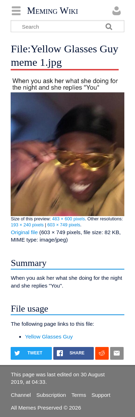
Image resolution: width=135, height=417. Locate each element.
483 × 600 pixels (68, 218)
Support (100, 395)
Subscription (51, 395)
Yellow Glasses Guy (49, 337)
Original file (24, 232)
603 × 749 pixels (63, 224)
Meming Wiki (52, 10)
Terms (78, 395)
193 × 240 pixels (27, 224)
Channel (21, 395)
